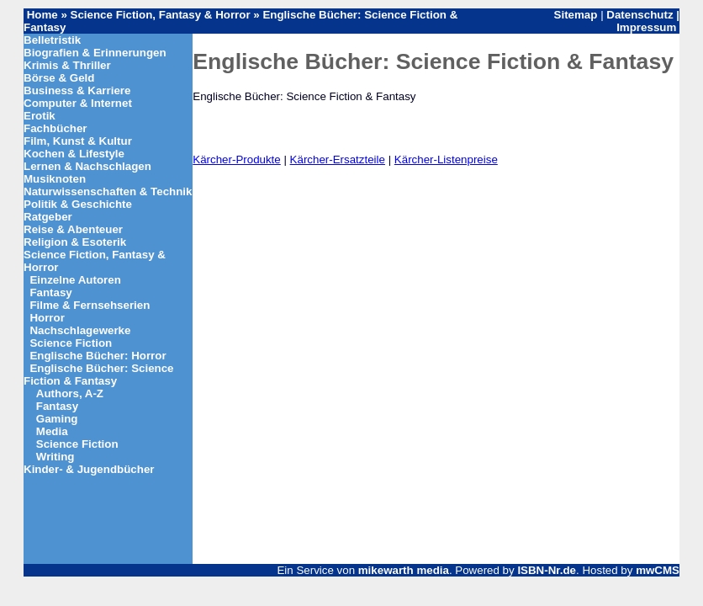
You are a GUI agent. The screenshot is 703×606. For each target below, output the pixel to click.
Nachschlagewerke (79, 330)
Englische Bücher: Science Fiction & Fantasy (99, 374)
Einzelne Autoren (74, 280)
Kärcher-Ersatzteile (337, 159)
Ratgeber (48, 216)
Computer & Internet (78, 103)
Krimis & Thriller (67, 65)
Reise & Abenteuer (73, 229)
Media (52, 431)
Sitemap (576, 14)
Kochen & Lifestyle (74, 153)
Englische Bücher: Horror (97, 355)
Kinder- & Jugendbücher (89, 469)
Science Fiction (70, 343)
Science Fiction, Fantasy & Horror (162, 14)
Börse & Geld (59, 78)
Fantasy (50, 292)
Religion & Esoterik (75, 242)
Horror (46, 317)
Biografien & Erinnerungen (95, 52)
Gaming (57, 418)
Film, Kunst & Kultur (78, 141)
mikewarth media (403, 570)
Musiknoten (55, 179)
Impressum (646, 27)
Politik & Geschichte (78, 204)
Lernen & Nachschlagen (87, 166)
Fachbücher (55, 128)
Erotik (40, 115)
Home (42, 14)
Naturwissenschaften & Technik (108, 191)
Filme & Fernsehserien (89, 305)
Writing (55, 456)
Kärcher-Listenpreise (446, 159)
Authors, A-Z (69, 393)
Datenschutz (639, 14)
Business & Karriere (77, 90)
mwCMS (657, 570)
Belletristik (52, 40)
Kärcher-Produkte (236, 159)
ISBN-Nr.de (546, 570)
